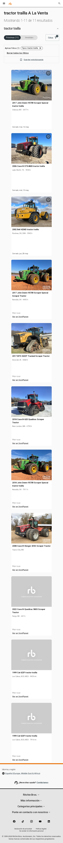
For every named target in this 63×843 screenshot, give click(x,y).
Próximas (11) (12, 37)
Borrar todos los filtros (18, 53)
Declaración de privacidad (23, 829)
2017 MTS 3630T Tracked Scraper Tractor (31, 356)
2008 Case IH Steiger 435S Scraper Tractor (31, 546)
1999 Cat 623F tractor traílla (24, 672)
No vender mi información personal (31, 831)
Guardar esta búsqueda (31, 59)
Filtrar (52, 37)
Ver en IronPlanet (20, 316)
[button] (31, 28)
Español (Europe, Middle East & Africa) (22, 773)
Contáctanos (42, 782)
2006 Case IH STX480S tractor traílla (28, 166)
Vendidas (29, 37)
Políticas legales (41, 829)
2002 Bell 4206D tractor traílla (25, 229)
